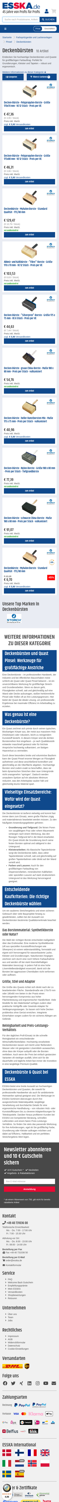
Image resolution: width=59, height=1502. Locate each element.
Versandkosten (15, 1292)
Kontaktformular (11, 1265)
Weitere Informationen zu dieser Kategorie (24, 72)
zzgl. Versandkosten (17, 124)
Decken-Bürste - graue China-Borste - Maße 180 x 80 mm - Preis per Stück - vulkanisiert (28, 370)
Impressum (13, 1336)
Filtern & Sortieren (40, 77)
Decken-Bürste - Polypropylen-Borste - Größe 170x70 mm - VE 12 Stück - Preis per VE (27, 104)
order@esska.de (12, 1260)
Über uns (12, 1314)
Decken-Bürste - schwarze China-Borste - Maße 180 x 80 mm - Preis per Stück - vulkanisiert (28, 520)
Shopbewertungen (17, 1295)
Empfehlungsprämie (18, 1285)
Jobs (10, 1320)
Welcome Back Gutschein (20, 1282)
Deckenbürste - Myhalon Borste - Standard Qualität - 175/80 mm (25, 210)
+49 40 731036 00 (15, 1223)
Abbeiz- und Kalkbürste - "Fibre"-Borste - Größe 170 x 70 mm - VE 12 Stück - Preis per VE (28, 264)
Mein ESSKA (14, 1289)
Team (10, 1317)
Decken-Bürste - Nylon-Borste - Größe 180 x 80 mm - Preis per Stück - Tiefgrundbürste (29, 470)
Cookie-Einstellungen (18, 1349)
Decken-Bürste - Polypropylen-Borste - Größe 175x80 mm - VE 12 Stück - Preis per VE (27, 157)
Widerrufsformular (16, 1342)
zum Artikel (29, 128)
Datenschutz (14, 1345)
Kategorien (11, 77)
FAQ (10, 1279)
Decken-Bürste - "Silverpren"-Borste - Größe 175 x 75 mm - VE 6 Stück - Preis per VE (29, 317)
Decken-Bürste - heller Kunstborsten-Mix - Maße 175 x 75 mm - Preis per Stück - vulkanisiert (28, 420)
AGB (10, 1339)
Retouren (12, 1298)
